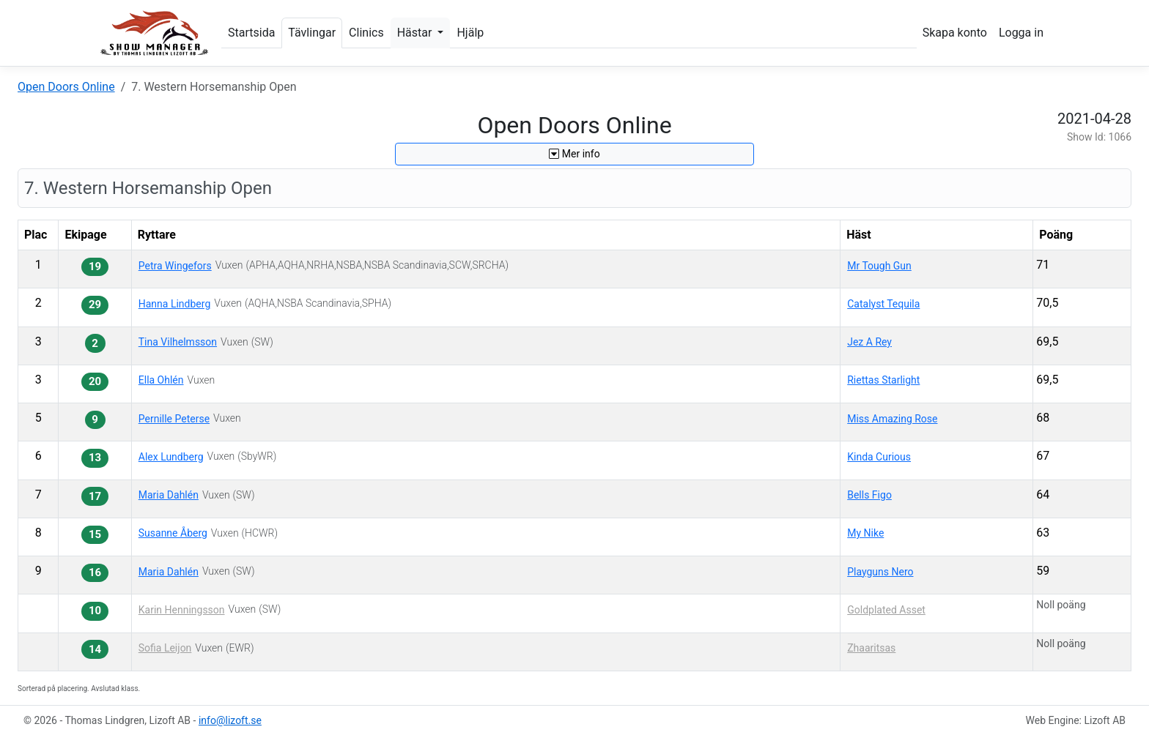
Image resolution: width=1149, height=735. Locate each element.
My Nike (865, 533)
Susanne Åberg (172, 533)
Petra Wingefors (175, 266)
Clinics (366, 33)
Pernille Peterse (174, 419)
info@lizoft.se (230, 720)
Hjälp (470, 33)
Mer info (574, 154)
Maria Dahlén (168, 495)
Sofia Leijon (165, 648)
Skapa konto (955, 33)
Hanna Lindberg (174, 304)
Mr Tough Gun (879, 266)
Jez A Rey (869, 342)
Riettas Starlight (883, 380)
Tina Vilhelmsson (177, 342)
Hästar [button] (416, 33)
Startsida (251, 33)
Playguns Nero (880, 572)
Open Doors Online (66, 87)
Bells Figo (869, 495)
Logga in (1021, 33)
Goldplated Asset (886, 610)
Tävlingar (312, 33)
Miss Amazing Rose (892, 419)
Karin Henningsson (181, 610)
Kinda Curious (879, 457)
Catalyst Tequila (883, 304)
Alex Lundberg (171, 457)
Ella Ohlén (161, 380)
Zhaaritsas (871, 648)
